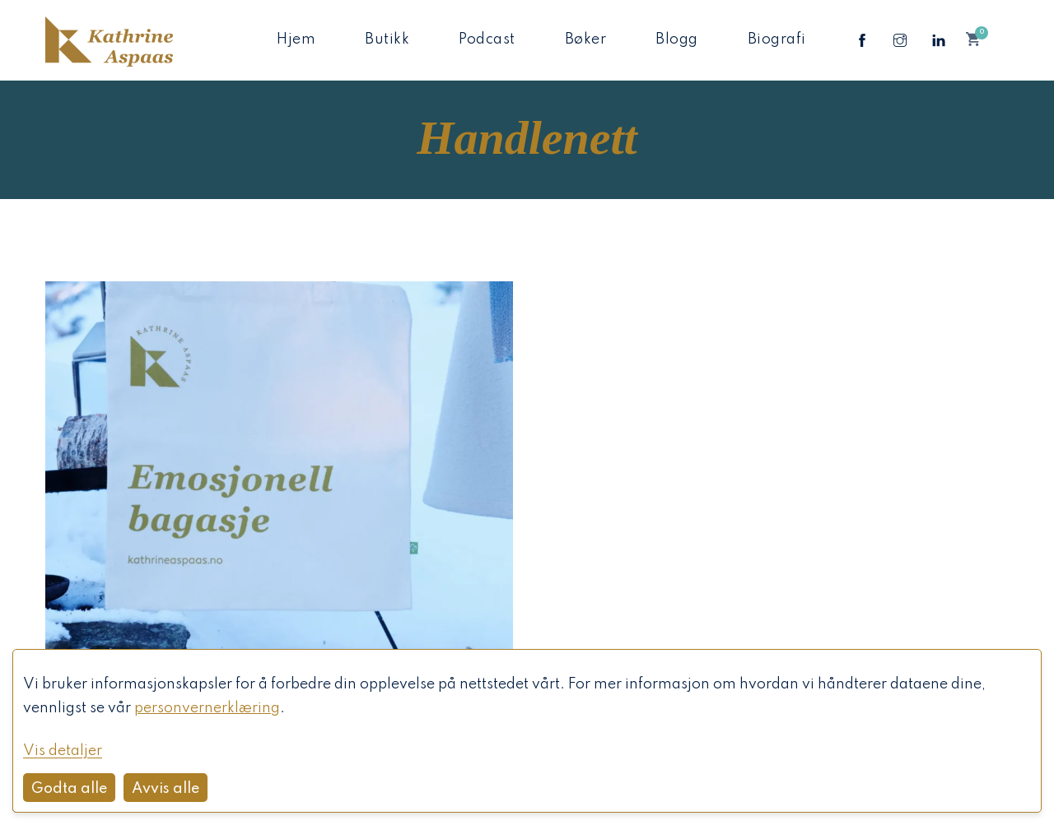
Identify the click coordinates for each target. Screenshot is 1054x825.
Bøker (586, 39)
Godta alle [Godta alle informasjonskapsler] (69, 788)
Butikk (387, 39)
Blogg (676, 39)
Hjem (296, 39)
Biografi (777, 39)
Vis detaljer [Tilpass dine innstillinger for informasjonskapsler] (62, 751)
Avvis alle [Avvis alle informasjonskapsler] (165, 788)
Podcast (487, 39)
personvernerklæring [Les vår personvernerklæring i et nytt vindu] (207, 708)
